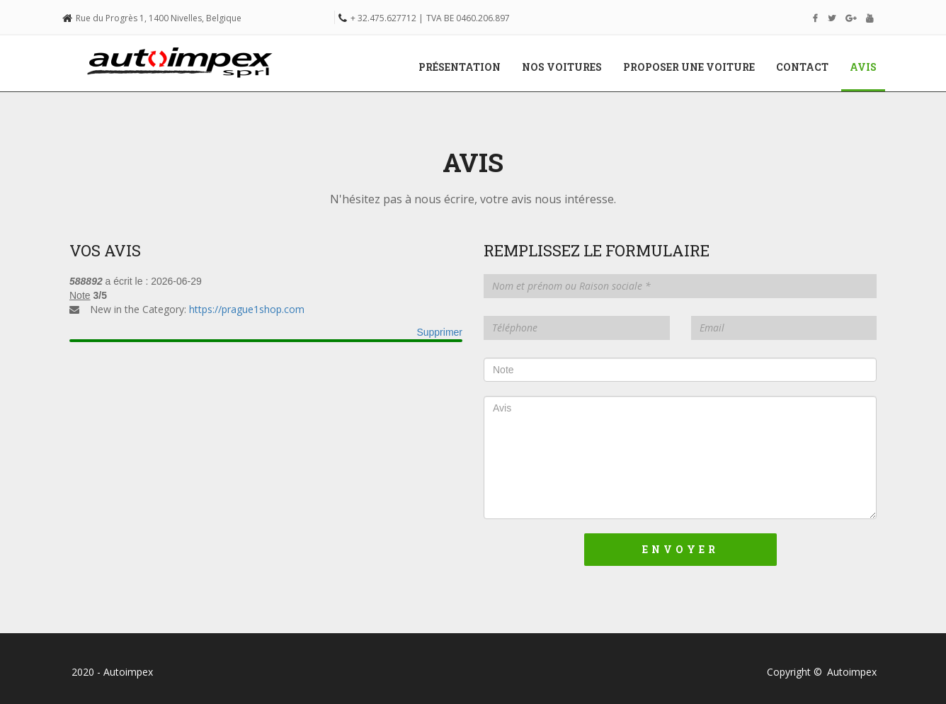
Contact (802, 67)
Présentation (459, 67)
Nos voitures (562, 67)
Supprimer (439, 332)
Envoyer (680, 549)
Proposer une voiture (689, 67)
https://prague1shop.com (246, 309)
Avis (868, 66)
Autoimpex (852, 672)
